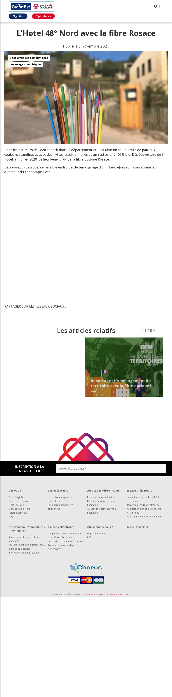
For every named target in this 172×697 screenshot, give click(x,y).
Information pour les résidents (25, 552)
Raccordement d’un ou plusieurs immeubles (25, 539)
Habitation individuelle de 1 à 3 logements (142, 499)
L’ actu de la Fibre (18, 505)
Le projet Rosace (96, 533)
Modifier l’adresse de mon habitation (101, 503)
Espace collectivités (61, 527)
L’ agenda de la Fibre (19, 508)
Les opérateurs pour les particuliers (60, 499)
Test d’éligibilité (17, 497)
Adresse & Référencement (105, 490)
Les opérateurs (58, 490)
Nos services (54, 549)
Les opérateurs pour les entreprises (60, 506)
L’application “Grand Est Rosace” (64, 533)
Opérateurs (43, 16)
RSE (89, 537)
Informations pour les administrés (66, 541)
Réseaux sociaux (137, 527)
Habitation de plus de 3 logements (144, 516)
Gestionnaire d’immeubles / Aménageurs (27, 528)
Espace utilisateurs (139, 490)
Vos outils (15, 490)
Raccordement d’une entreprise (142, 505)
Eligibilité (18, 16)
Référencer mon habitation (101, 497)
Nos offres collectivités (60, 537)
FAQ (11, 516)
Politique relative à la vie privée (114, 594)
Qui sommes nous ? (100, 527)
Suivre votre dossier (19, 501)
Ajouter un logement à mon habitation (101, 510)
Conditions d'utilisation (87, 594)
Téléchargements (18, 512)
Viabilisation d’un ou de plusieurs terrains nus (143, 510)
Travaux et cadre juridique (61, 545)
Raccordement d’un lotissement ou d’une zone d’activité (27, 546)
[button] (154, 336)
